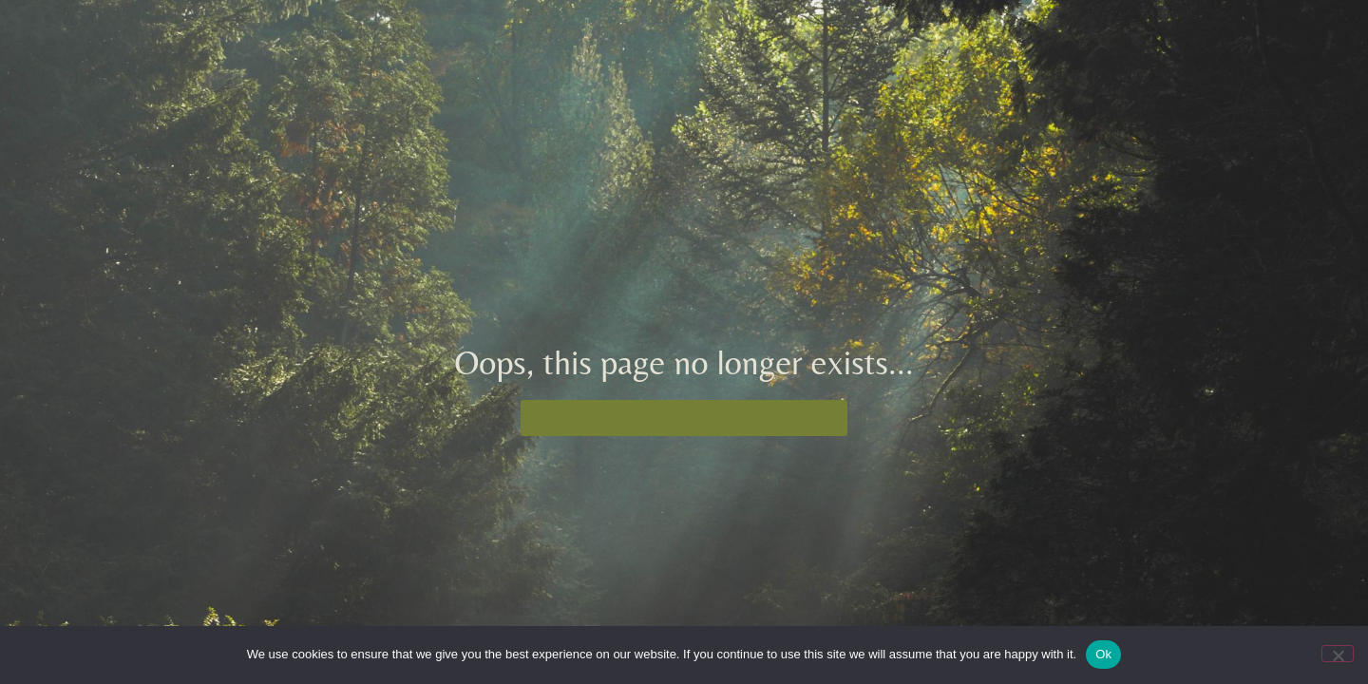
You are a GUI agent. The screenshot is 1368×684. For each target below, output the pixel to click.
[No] (1337, 653)
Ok (1103, 654)
